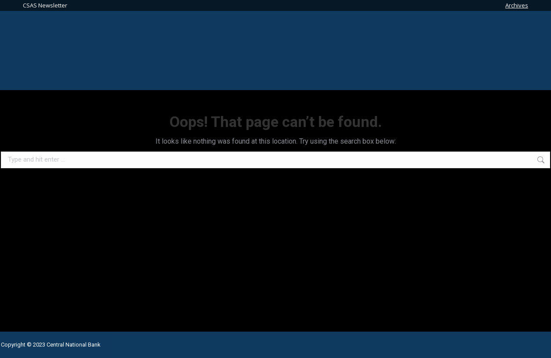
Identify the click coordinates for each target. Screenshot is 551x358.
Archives (516, 5)
